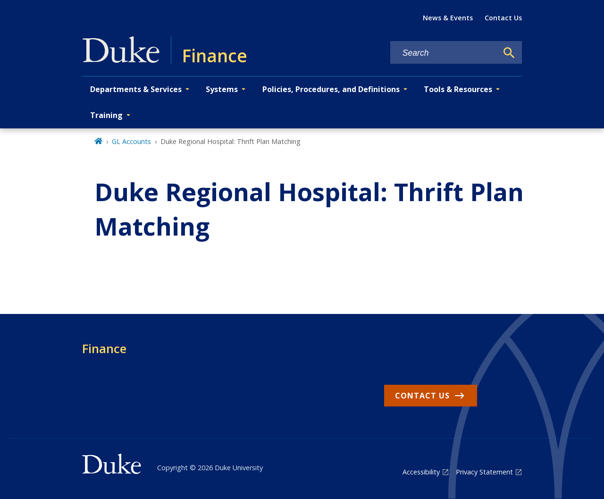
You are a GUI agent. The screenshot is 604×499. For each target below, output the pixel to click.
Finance (104, 348)
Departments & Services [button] (136, 89)
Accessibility (421, 471)
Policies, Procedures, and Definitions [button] (331, 89)
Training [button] (106, 115)
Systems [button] (222, 89)
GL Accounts (131, 141)
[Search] (509, 52)
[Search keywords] (444, 53)
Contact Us (503, 17)
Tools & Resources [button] (458, 89)
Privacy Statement (484, 471)
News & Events (448, 17)
